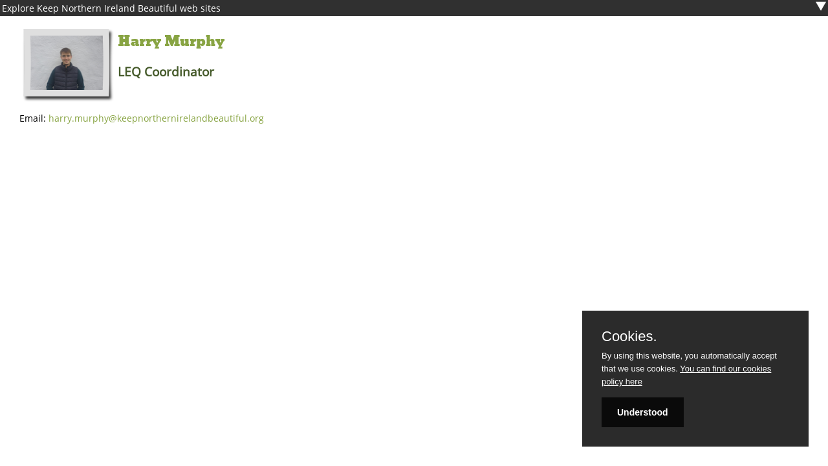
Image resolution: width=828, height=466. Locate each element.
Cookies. (629, 336)
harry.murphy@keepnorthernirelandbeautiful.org (156, 118)
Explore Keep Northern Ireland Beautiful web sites (111, 8)
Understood (642, 412)
